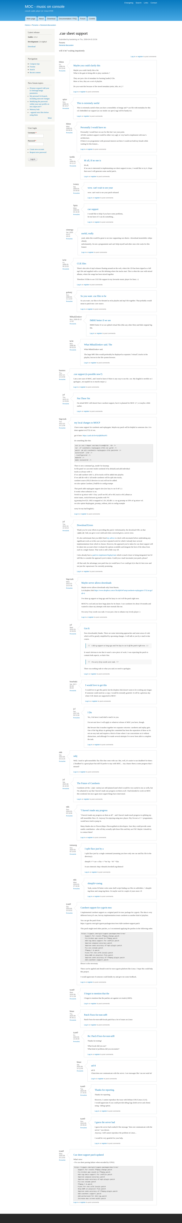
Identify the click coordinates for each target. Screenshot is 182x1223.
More (50, 118)
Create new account (37, 149)
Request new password (38, 152)
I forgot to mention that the (96, 993)
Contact (154, 3)
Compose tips (35, 64)
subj (75, 756)
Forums (35, 25)
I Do (90, 712)
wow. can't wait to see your (100, 187)
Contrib (92, 19)
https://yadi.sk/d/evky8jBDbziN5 (95, 435)
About (41, 19)
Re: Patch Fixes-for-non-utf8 (101, 1036)
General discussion (48, 25)
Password (32, 141)
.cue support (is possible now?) (87, 374)
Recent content (35, 73)
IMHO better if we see (100, 320)
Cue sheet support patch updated (88, 1154)
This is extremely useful (88, 103)
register (140, 56)
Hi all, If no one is (92, 160)
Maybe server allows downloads (96, 582)
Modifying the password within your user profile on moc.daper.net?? (39, 104)
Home (27, 25)
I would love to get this (96, 685)
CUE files (81, 263)
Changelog (128, 3)
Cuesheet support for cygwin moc (96, 907)
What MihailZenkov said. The (98, 344)
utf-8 (93, 1065)
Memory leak (35, 109)
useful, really (87, 233)
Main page (31, 19)
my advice (111, 538)
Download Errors (85, 525)
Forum (82, 19)
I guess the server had (105, 1122)
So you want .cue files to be (93, 296)
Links (146, 3)
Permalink (62, 71)
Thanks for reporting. (104, 1090)
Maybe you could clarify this (86, 65)
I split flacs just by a (94, 848)
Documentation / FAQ (67, 19)
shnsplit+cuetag (95, 883)
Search (138, 3)
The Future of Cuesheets (88, 783)
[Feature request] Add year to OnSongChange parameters (39, 90)
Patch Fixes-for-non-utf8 (95, 1014)
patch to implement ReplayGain (104, 555)
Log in (133, 56)
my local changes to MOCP (87, 422)
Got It (87, 628)
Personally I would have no (93, 127)
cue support (93, 209)
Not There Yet (83, 398)
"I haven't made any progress (93, 810)
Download (51, 19)
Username (32, 133)
